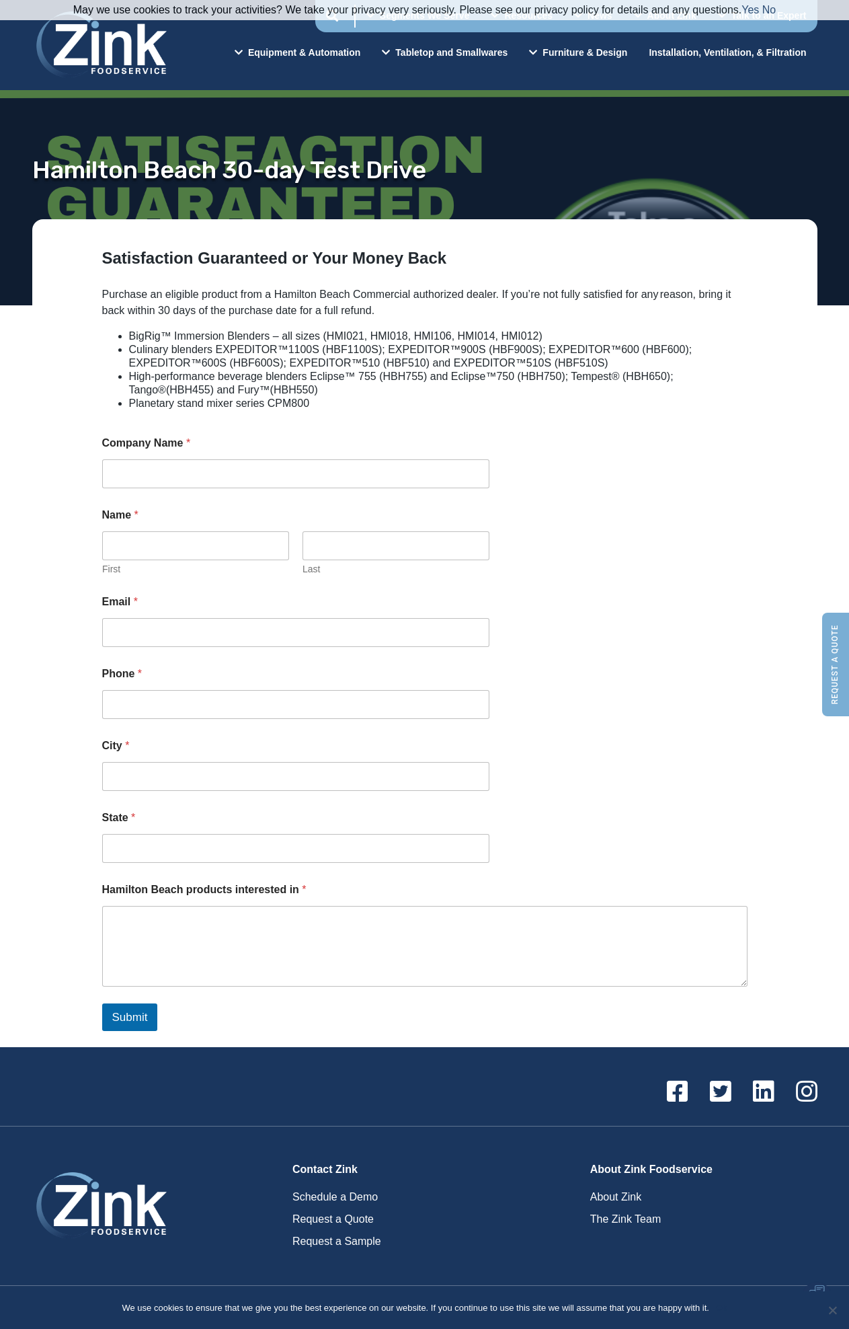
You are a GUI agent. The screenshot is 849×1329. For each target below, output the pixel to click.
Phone (122, 673)
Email (120, 601)
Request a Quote (835, 665)
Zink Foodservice (99, 45)
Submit (130, 1017)
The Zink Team (625, 1219)
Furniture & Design (578, 52)
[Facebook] (677, 1092)
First (111, 569)
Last (311, 569)
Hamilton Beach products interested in (204, 889)
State (119, 817)
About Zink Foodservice (651, 1169)
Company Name (146, 443)
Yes (750, 9)
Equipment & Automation (297, 52)
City (116, 745)
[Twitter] (720, 1092)
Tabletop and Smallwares (445, 52)
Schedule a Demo (335, 1197)
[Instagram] (806, 1092)
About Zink (615, 1197)
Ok (721, 1308)
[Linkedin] (763, 1092)
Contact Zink (325, 1169)
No (769, 9)
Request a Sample (336, 1241)
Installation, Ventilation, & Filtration (727, 52)
